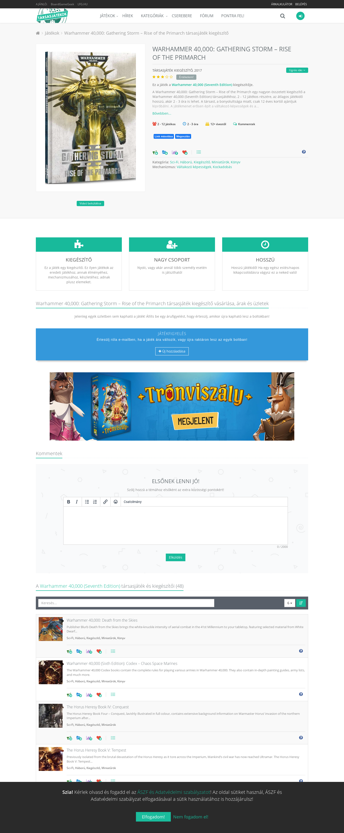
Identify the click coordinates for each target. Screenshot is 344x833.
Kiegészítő (202, 162)
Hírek (127, 15)
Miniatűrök (220, 162)
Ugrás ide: (297, 70)
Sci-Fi (174, 162)
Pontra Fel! (232, 15)
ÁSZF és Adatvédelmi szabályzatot (173, 792)
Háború (186, 162)
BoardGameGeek (62, 4)
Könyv (235, 162)
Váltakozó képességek (194, 167)
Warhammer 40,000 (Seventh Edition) (202, 84)
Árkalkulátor (281, 4)
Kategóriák (153, 15)
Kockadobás (222, 167)
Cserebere (182, 15)
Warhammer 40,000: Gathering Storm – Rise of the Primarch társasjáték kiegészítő (146, 33)
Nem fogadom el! (190, 817)
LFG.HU (83, 4)
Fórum (206, 15)
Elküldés (175, 521)
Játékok (107, 15)
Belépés (301, 4)
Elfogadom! (153, 817)
